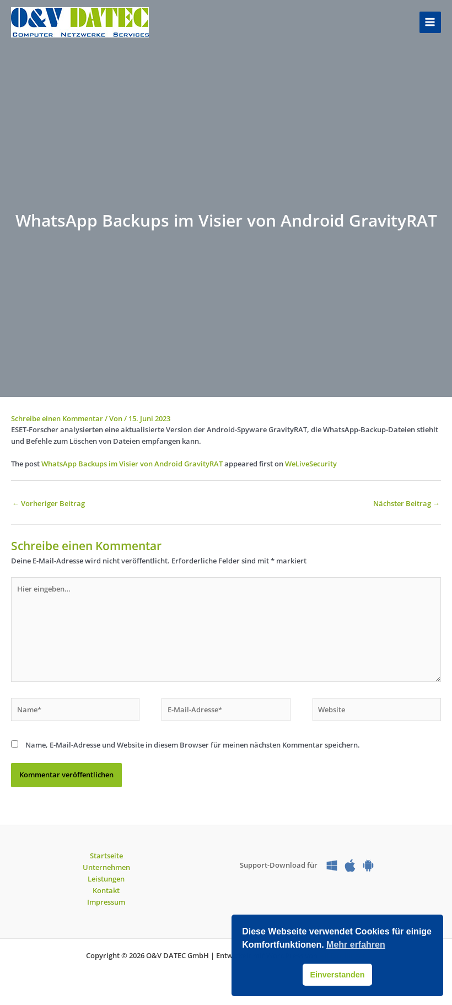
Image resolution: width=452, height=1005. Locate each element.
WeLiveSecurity (311, 464)
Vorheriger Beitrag (48, 503)
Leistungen (106, 879)
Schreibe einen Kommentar (57, 418)
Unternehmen (106, 867)
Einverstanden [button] (337, 974)
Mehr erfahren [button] (355, 944)
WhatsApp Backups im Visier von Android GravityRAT (132, 464)
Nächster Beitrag (406, 503)
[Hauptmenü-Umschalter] (430, 22)
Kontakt (106, 890)
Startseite (106, 856)
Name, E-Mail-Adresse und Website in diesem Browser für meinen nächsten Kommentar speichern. (192, 745)
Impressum (106, 902)
